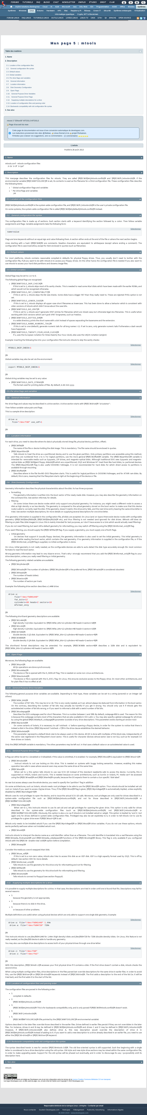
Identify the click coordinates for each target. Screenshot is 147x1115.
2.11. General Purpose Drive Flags (19, 97)
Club (111, 2)
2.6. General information (15, 81)
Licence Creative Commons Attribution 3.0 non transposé (91, 1079)
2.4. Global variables (13, 75)
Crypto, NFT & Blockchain (87, 14)
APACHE (112, 18)
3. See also (9, 110)
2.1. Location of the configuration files (20, 65)
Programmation (102, 7)
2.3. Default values (13, 72)
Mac (66, 11)
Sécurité (107, 11)
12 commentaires (71, 136)
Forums (14, 2)
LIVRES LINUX (72, 18)
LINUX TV (84, 18)
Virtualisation (139, 11)
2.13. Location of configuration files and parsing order (25, 103)
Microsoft (66, 7)
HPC (59, 11)
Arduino (40, 11)
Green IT (97, 11)
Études (93, 2)
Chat (56, 2)
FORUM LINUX (13, 18)
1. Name (8, 57)
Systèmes (141, 7)
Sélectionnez (135, 229)
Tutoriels (27, 2)
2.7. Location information (15, 84)
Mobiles (131, 7)
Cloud (45, 7)
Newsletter (68, 2)
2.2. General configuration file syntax (20, 68)
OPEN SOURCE (124, 18)
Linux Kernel (59, 133)
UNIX (93, 18)
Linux (31, 11)
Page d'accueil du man (18, 125)
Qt (106, 18)
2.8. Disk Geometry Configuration (19, 87)
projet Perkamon (79, 133)
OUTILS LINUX (57, 18)
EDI (91, 7)
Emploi (82, 2)
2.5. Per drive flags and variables (18, 78)
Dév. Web (83, 7)
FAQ (38, 2)
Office (122, 7)
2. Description (11, 61)
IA (51, 7)
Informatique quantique (64, 14)
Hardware (50, 11)
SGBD (114, 7)
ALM (57, 7)
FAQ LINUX (26, 18)
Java (74, 7)
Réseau (87, 11)
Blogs (46, 2)
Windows (22, 11)
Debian (48, 133)
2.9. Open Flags (12, 90)
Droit (103, 2)
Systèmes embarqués (122, 11)
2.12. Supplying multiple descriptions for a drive (24, 100)
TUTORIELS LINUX (41, 18)
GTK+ (100, 18)
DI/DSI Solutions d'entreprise (27, 7)
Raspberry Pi (76, 11)
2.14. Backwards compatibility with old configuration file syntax (29, 106)
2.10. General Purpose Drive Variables (20, 94)
